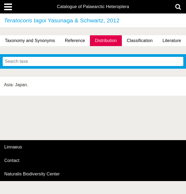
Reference (75, 40)
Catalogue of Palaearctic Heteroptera (93, 7)
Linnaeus (13, 147)
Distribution (106, 40)
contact (11, 160)
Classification (140, 40)
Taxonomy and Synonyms (30, 40)
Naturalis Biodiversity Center (32, 174)
